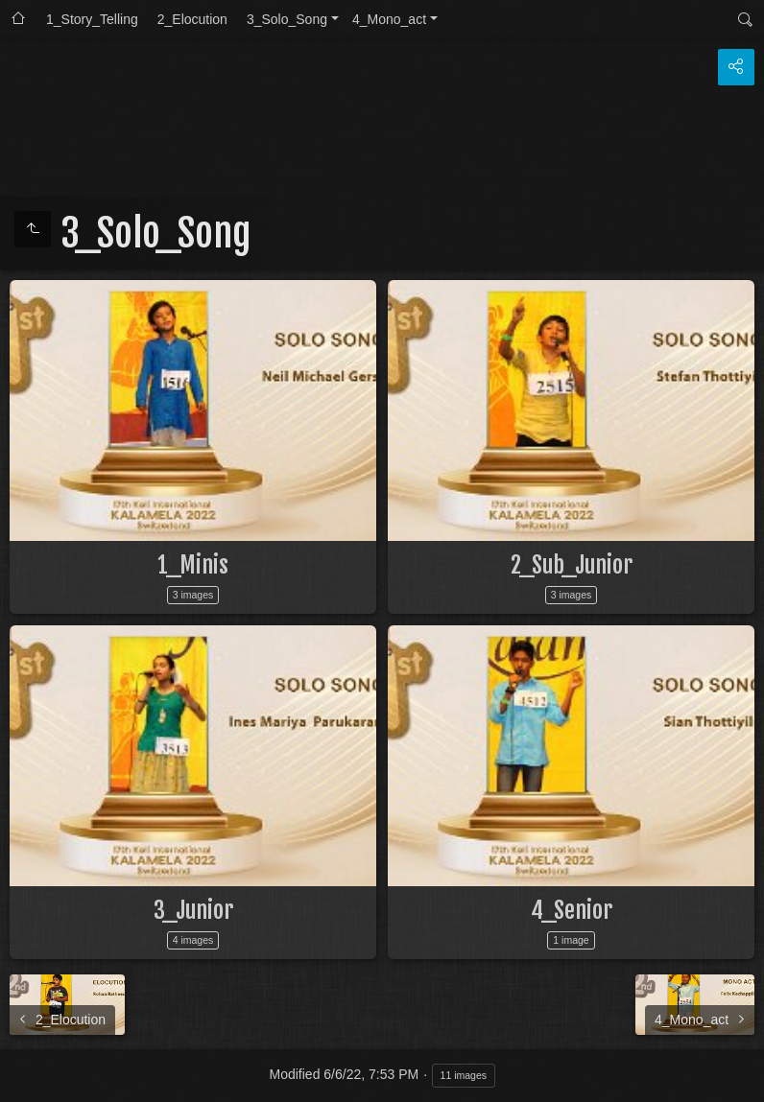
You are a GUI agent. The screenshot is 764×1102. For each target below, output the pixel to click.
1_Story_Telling (92, 19)
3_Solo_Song (287, 19)
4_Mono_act (389, 19)
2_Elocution (192, 19)
